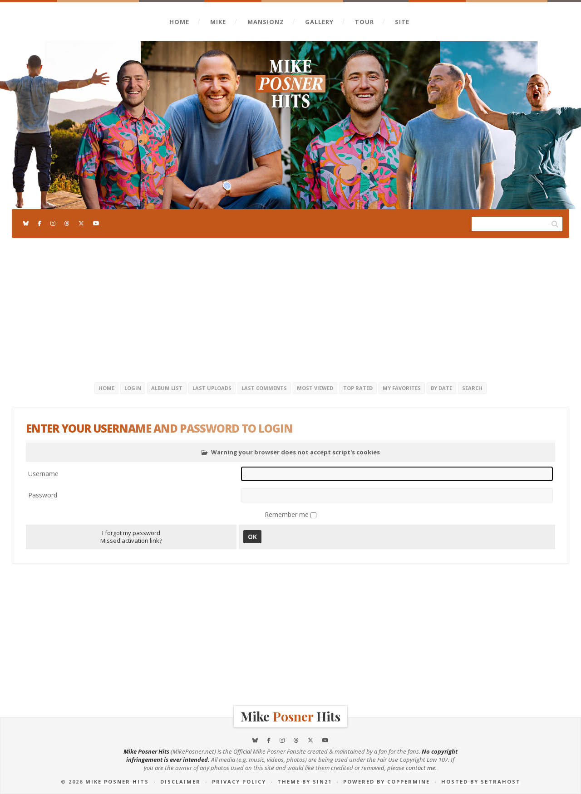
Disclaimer (180, 781)
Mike (218, 22)
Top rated (358, 388)
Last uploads (211, 388)
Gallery (319, 22)
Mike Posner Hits (117, 781)
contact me (420, 768)
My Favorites (402, 388)
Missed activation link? (131, 540)
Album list (166, 388)
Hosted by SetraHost (481, 781)
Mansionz (265, 22)
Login (132, 388)
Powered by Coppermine (386, 781)
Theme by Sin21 (304, 781)
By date (441, 388)
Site (402, 22)
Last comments (264, 388)
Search (472, 388)
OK (252, 536)
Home (179, 22)
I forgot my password (131, 533)
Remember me (287, 514)
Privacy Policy (239, 781)
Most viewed (315, 388)
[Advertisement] (290, 308)
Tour (364, 22)
